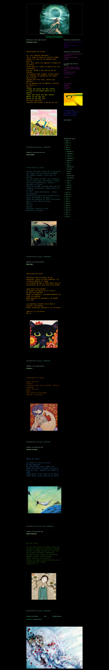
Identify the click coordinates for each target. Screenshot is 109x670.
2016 (67, 203)
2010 (67, 216)
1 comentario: (47, 147)
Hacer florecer (31, 534)
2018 (67, 199)
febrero (69, 187)
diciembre (69, 151)
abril (68, 182)
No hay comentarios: (48, 526)
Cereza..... (30, 368)
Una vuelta (30, 155)
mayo (68, 180)
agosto (69, 160)
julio (68, 162)
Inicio (45, 616)
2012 (67, 212)
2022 (67, 149)
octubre (69, 156)
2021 (67, 192)
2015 (67, 205)
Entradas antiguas (56, 616)
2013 (67, 210)
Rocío (54, 7)
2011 (67, 214)
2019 (67, 196)
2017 (67, 201)
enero (68, 189)
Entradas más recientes (32, 616)
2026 (67, 140)
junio (68, 164)
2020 (67, 194)
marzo (68, 185)
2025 (67, 143)
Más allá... (30, 264)
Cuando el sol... (32, 42)
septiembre (70, 158)
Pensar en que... (32, 449)
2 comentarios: (47, 256)
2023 (67, 147)
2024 (67, 145)
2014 (67, 207)
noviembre (69, 153)
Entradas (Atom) (37, 619)
